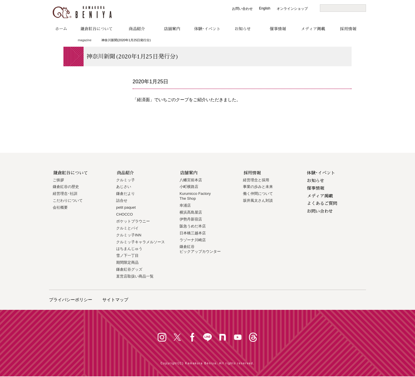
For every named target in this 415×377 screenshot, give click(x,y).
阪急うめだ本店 (193, 226)
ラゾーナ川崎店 (193, 240)
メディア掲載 (313, 29)
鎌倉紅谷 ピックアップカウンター (200, 249)
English (264, 8)
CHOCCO (124, 214)
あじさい (123, 186)
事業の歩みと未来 (258, 186)
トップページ (65, 40)
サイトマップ (115, 299)
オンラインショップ (292, 9)
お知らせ (243, 29)
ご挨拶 (58, 180)
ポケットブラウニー (133, 221)
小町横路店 (189, 186)
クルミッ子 (125, 180)
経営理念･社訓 (65, 193)
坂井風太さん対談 (258, 200)
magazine (84, 40)
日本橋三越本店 (193, 233)
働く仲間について (258, 193)
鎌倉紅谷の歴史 (66, 186)
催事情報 (278, 29)
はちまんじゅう (129, 248)
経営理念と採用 (256, 180)
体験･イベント (207, 29)
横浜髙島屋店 (191, 212)
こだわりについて (68, 200)
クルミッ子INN (128, 235)
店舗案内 (172, 29)
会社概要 (60, 207)
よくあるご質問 (322, 203)
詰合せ (121, 200)
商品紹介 (137, 29)
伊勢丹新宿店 (191, 219)
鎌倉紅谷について (96, 29)
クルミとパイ (127, 228)
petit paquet (126, 207)
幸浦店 (185, 205)
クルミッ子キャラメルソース (140, 242)
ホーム (61, 29)
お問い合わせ (242, 9)
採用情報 (348, 29)
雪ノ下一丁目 (127, 255)
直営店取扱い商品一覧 (135, 276)
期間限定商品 (127, 262)
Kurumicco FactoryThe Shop (195, 196)
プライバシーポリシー (70, 299)
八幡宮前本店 (191, 180)
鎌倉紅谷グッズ (129, 269)
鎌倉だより (125, 193)
